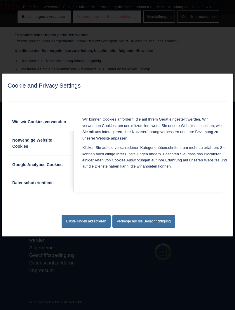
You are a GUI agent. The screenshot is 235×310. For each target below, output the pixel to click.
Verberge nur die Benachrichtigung (144, 221)
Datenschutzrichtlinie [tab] (33, 182)
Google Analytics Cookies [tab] (37, 164)
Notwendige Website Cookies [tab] (32, 143)
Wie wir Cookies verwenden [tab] (39, 121)
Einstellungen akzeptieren (86, 221)
